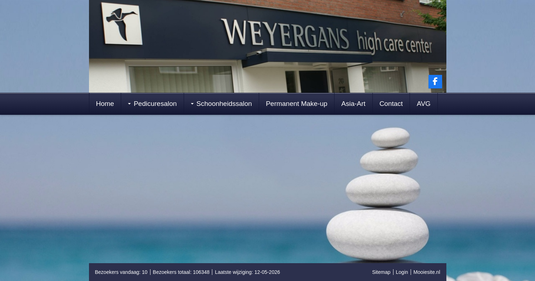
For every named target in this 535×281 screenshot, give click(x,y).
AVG (424, 103)
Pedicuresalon (152, 103)
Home (105, 103)
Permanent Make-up (296, 103)
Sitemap (381, 272)
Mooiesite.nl (426, 272)
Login (402, 272)
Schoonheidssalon (221, 103)
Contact (391, 103)
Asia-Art (353, 103)
